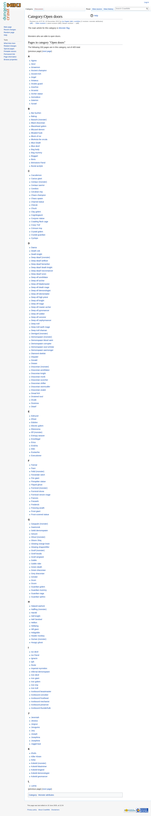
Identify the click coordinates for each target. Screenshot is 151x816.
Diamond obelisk (38, 353)
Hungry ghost (37, 642)
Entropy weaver (38, 436)
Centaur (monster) (39, 182)
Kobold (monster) (38, 763)
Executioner (36, 455)
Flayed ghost (36, 485)
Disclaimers (55, 810)
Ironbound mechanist (40, 701)
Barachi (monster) (39, 120)
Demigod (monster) (39, 333)
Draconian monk (38, 377)
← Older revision (39, 23)
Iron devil (35, 675)
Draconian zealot (38, 390)
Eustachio (35, 452)
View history (108, 9)
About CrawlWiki (44, 810)
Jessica (34, 721)
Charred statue (37, 202)
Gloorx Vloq (36, 540)
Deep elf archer (37, 281)
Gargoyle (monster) (39, 524)
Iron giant (35, 678)
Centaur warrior (37, 185)
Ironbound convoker (39, 695)
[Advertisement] (136, 55)
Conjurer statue (37, 218)
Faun (33, 468)
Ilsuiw (33, 665)
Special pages (9, 49)
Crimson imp (36, 228)
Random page (9, 32)
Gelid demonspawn (39, 530)
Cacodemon (36, 175)
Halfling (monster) (38, 609)
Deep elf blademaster (40, 284)
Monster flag (64, 28)
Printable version (10, 51)
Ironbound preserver (40, 705)
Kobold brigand (37, 770)
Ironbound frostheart (40, 698)
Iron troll (34, 688)
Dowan (34, 363)
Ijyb (32, 662)
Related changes (10, 46)
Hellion (34, 622)
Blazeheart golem (38, 126)
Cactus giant (36, 178)
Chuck (34, 208)
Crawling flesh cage (39, 221)
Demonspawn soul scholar (42, 347)
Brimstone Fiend (38, 163)
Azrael (34, 104)
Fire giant (35, 478)
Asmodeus (35, 97)
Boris (33, 159)
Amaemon (35, 67)
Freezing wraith (37, 508)
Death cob (35, 251)
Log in (146, 2)
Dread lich (35, 393)
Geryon (34, 534)
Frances (34, 498)
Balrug (34, 116)
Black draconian (38, 123)
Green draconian (38, 570)
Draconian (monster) (40, 367)
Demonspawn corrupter (41, 343)
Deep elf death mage (40, 287)
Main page (8, 27)
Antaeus (34, 80)
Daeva (34, 247)
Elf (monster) (36, 432)
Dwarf (33, 406)
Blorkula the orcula (39, 139)
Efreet (33, 419)
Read (88, 9)
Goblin (34, 560)
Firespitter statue (38, 481)
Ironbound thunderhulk (41, 708)
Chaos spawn (37, 198)
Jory (33, 731)
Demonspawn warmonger (42, 350)
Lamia (33, 786)
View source (97, 9)
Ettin (33, 449)
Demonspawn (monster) (41, 337)
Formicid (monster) (39, 488)
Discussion (39, 9)
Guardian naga (37, 593)
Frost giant (35, 511)
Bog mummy (36, 153)
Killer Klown (36, 756)
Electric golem (37, 426)
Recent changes (10, 30)
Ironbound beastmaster (41, 691)
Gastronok (35, 527)
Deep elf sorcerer (38, 317)
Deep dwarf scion (38, 274)
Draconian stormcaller (40, 387)
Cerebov (34, 188)
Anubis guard (37, 84)
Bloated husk (36, 133)
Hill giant (35, 629)
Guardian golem (38, 587)
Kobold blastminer (39, 766)
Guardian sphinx (38, 597)
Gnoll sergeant (37, 557)
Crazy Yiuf (35, 225)
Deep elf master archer (41, 307)
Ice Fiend (35, 655)
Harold (34, 613)
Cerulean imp (37, 192)
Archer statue (37, 94)
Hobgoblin (35, 632)
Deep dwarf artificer (39, 261)
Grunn (33, 583)
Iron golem (35, 681)
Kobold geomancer (39, 776)
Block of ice (36, 136)
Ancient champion (39, 70)
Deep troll (35, 324)
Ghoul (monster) (38, 537)
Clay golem (36, 212)
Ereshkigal (35, 439)
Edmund (34, 416)
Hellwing (34, 626)
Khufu (33, 753)
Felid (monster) (37, 471)
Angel (33, 77)
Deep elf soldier (38, 314)
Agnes (34, 60)
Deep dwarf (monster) (40, 257)
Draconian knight (38, 373)
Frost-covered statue (40, 514)
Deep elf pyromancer (40, 310)
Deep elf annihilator (39, 277)
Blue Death (36, 143)
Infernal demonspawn (40, 672)
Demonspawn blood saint (42, 340)
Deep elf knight (37, 300)
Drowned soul (37, 396)
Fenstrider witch (38, 475)
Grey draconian (37, 573)
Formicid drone (37, 491)
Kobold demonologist (40, 773)
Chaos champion (38, 195)
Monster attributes (46, 795)
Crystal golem (37, 231)
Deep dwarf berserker (40, 264)
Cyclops (34, 238)
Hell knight (35, 616)
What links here (9, 43)
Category (33, 795)
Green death (36, 567)
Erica (33, 442)
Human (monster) (38, 639)
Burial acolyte (37, 166)
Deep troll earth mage (40, 327)
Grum (33, 580)
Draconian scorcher (39, 380)
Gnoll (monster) (37, 550)
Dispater (34, 357)
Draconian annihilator (40, 370)
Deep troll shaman (39, 330)
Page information (10, 57)
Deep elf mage (37, 304)
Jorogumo (35, 727)
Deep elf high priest (39, 297)
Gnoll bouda (36, 553)
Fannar (34, 465)
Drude (33, 400)
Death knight (36, 254)
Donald (34, 360)
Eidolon (34, 422)
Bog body (35, 149)
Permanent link (9, 54)
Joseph (34, 734)
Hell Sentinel (36, 619)
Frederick (35, 504)
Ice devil (34, 652)
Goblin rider (36, 564)
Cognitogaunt (37, 215)
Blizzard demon (38, 129)
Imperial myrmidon (39, 668)
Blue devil (35, 146)
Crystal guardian (38, 235)
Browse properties (10, 60)
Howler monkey (37, 636)
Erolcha (34, 446)
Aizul (33, 64)
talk (71, 21)
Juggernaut (36, 744)
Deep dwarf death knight (41, 267)
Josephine (35, 741)
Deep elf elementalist (40, 294)
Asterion (34, 100)
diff (31, 23)
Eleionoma (35, 429)
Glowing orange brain (40, 544)
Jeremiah (35, 717)
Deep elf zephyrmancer (41, 320)
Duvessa (35, 403)
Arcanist (34, 90)
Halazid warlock (38, 606)
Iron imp (34, 685)
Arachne (34, 87)
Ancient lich (36, 74)
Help (96, 15)
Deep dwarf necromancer (42, 271)
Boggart (34, 156)
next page (47, 51)
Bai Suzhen (36, 113)
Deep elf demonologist (40, 290)
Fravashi (35, 501)
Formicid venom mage (40, 495)
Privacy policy (32, 810)
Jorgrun (34, 724)
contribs (77, 21)
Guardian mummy (39, 590)
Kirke (33, 760)
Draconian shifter (38, 383)
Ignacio (34, 658)
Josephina (35, 737)
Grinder (34, 577)
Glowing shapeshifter (40, 547)
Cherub (34, 205)
